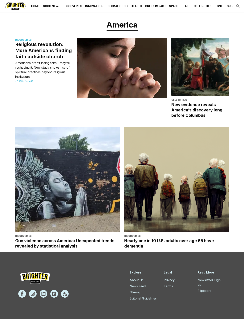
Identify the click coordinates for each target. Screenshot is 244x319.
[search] (238, 6)
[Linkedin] (43, 294)
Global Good (117, 6)
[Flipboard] (54, 294)
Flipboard (204, 291)
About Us (137, 280)
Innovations (95, 6)
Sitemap (135, 292)
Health (136, 6)
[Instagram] (33, 294)
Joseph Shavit (24, 81)
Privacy (169, 280)
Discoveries (73, 6)
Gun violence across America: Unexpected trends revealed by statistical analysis (64, 243)
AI (186, 6)
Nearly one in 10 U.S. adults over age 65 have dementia (169, 243)
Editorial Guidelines (143, 298)
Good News (51, 6)
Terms (168, 286)
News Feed (138, 286)
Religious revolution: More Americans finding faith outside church (43, 50)
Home (35, 6)
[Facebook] (22, 294)
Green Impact (156, 6)
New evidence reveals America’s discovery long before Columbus (196, 110)
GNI (219, 6)
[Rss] (65, 294)
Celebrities (202, 6)
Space (174, 6)
